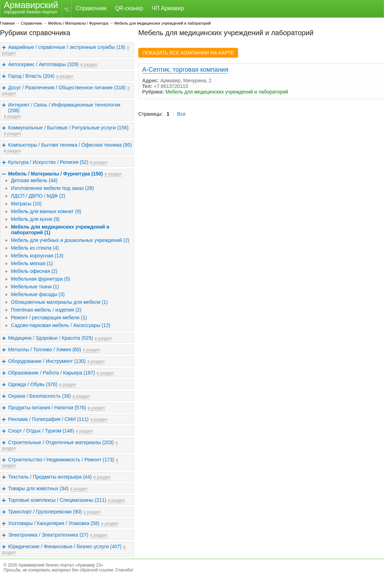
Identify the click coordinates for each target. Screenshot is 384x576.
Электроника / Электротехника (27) (48, 535)
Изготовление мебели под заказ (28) (52, 188)
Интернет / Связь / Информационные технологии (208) (64, 107)
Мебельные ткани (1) (35, 286)
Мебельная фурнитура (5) (40, 279)
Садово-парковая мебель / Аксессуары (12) (60, 325)
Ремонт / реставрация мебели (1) (49, 317)
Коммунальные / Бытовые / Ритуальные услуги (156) (68, 127)
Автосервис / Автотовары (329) (43, 64)
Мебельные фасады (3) (38, 294)
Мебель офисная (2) (34, 271)
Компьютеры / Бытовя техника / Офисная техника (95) (70, 145)
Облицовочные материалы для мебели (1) (59, 302)
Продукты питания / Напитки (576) (47, 407)
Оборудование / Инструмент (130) (47, 361)
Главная (7, 23)
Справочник (91, 8)
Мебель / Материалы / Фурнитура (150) (55, 174)
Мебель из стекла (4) (35, 248)
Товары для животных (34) (38, 488)
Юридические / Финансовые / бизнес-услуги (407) (65, 546)
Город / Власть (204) (31, 76)
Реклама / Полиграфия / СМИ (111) (48, 419)
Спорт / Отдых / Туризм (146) (41, 431)
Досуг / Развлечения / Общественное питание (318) (67, 87)
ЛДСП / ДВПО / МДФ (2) (38, 196)
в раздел (89, 64)
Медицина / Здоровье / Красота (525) (50, 338)
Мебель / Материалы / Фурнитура (78, 23)
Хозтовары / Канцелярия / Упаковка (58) (53, 523)
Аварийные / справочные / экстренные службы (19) (66, 47)
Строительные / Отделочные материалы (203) (61, 442)
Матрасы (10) (26, 203)
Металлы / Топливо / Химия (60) (44, 349)
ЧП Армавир (168, 8)
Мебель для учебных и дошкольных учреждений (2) (70, 240)
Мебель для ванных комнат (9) (46, 211)
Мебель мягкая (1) (32, 263)
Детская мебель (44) (34, 180)
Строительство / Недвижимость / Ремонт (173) (61, 459)
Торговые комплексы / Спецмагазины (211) (57, 500)
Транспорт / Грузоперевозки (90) (45, 511)
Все (181, 114)
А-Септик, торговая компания (185, 69)
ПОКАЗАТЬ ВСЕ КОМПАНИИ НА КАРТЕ (188, 53)
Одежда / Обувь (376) (32, 384)
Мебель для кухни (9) (35, 219)
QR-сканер (129, 8)
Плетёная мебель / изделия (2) (46, 310)
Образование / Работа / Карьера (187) (51, 373)
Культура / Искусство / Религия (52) (48, 162)
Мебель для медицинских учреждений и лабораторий (162, 23)
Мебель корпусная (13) (37, 255)
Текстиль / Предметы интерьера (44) (50, 477)
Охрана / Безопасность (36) (39, 396)
